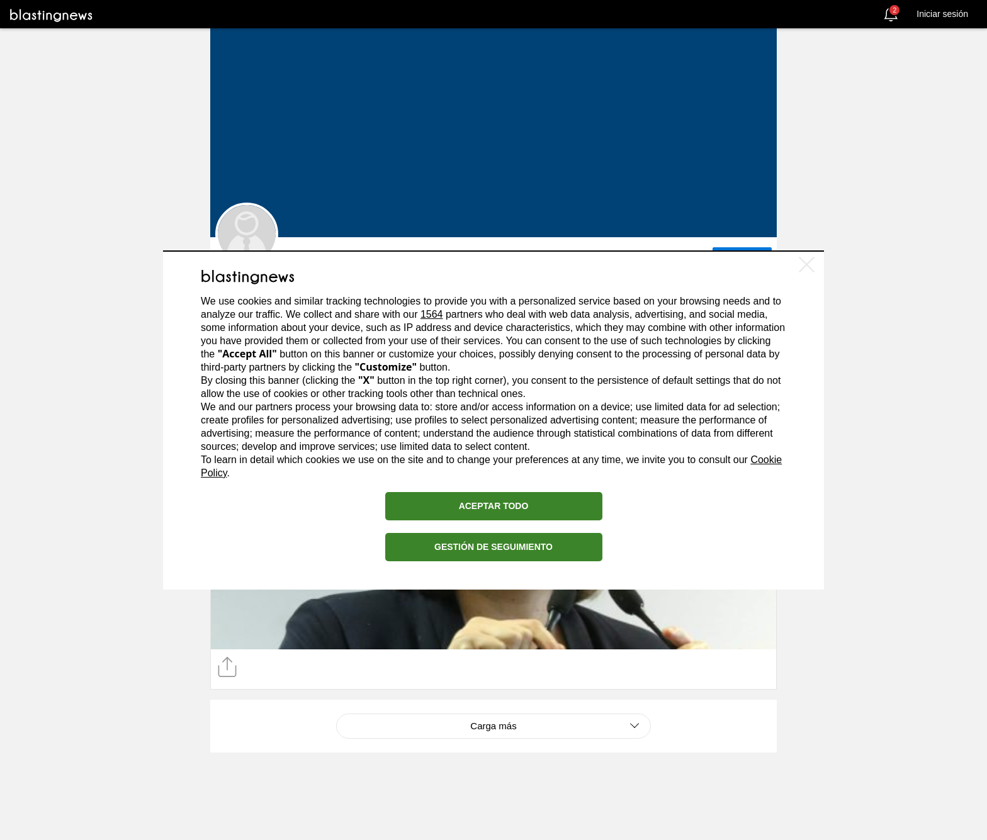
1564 (431, 314)
